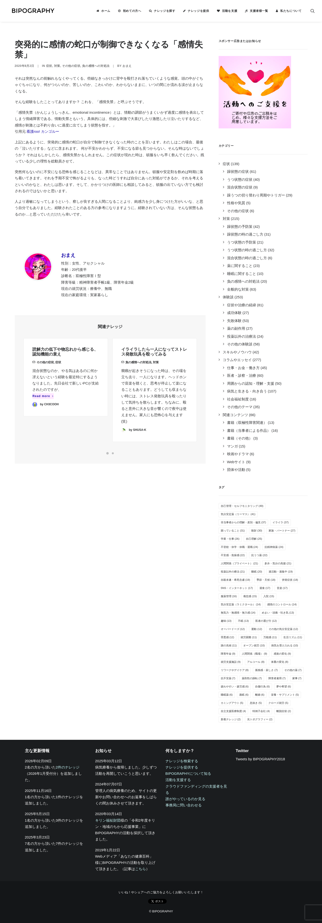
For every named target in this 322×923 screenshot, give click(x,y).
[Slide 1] (107, 453)
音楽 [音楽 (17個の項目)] (282, 588)
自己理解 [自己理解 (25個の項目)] (254, 538)
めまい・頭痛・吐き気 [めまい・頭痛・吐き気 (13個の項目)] (278, 612)
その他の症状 (71, 66)
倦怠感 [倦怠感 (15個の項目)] (250, 596)
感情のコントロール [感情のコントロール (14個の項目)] (282, 604)
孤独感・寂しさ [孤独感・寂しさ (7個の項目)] (266, 670)
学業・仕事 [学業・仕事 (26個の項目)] (230, 538)
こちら (140, 869)
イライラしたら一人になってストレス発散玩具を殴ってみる (154, 369)
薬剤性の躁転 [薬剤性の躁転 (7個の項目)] (252, 678)
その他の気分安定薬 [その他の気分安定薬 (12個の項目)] (283, 629)
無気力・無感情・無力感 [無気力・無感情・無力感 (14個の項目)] (238, 612)
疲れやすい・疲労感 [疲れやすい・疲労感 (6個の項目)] (235, 686)
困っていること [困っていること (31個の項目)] (233, 530)
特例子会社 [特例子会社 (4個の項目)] (261, 711)
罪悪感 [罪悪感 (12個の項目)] (227, 637)
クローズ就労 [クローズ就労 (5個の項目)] (278, 702)
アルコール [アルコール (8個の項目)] (256, 661)
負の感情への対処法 (95, 66)
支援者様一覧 (259, 11)
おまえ (127, 66)
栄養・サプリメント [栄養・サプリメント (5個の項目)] (285, 694)
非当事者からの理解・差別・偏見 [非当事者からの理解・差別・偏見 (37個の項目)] (243, 522)
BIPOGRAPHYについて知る (188, 773)
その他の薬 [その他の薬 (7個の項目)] (293, 670)
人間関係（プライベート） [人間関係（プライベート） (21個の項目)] (239, 563)
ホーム (105, 11)
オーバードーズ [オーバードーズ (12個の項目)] (233, 629)
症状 (49, 66)
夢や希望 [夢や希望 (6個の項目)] (283, 686)
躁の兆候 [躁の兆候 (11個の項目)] (229, 645)
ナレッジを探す (164, 11)
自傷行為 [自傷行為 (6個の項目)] (262, 686)
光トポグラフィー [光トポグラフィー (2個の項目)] (259, 719)
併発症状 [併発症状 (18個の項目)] (290, 579)
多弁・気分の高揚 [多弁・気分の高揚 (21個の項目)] (278, 563)
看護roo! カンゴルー (43, 131)
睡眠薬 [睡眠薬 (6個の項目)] (227, 694)
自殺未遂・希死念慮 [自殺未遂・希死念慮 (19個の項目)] (235, 579)
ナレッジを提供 (198, 11)
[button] (312, 11)
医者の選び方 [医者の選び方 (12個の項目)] (266, 620)
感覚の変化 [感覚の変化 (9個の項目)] (282, 653)
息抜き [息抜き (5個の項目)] (256, 702)
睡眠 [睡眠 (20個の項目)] (256, 571)
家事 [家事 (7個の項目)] (297, 678)
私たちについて (290, 11)
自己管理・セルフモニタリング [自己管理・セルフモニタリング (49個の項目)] (242, 505)
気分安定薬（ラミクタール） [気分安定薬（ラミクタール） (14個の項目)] (241, 604)
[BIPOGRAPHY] (29, 11)
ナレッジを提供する (181, 767)
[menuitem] (103, 11)
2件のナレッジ (67, 767)
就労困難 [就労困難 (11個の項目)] (249, 637)
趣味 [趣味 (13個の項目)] (226, 620)
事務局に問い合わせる (183, 805)
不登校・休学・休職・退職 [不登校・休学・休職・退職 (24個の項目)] (239, 546)
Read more (43, 402)
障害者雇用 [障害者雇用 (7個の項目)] (277, 678)
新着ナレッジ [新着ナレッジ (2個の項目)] (231, 719)
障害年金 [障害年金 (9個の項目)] (228, 653)
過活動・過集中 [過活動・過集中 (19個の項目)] (281, 571)
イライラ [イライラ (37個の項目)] (280, 522)
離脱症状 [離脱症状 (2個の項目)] (283, 711)
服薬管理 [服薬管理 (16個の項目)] (229, 596)
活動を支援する (178, 780)
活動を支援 (229, 11)
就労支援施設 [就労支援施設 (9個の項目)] (231, 661)
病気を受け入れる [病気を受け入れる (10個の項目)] (284, 645)
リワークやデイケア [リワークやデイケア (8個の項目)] (235, 670)
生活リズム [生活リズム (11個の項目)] (292, 637)
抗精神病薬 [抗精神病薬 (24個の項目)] (274, 546)
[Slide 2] (112, 453)
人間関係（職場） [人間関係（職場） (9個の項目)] (254, 653)
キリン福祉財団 (108, 820)
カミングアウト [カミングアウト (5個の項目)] (232, 702)
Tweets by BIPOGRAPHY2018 (260, 759)
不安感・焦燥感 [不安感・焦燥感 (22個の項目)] (233, 555)
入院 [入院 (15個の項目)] (268, 596)
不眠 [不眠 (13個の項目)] (243, 620)
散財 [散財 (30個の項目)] (256, 530)
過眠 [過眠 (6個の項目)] (244, 694)
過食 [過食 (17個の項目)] (264, 588)
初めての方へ (132, 11)
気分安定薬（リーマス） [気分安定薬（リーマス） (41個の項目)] (238, 514)
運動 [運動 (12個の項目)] (256, 629)
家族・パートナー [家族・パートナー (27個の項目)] (282, 530)
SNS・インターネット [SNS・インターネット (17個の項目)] (237, 588)
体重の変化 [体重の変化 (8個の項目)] (279, 661)
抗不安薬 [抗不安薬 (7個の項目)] (228, 678)
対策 (57, 66)
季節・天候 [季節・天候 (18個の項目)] (266, 579)
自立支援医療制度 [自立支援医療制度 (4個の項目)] (233, 711)
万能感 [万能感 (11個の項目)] (270, 637)
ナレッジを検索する (181, 761)
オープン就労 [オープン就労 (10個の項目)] (254, 645)
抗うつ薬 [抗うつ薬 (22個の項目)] (259, 555)
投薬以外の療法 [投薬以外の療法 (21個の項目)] (233, 571)
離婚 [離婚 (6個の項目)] (260, 694)
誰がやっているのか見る (185, 799)
